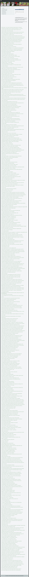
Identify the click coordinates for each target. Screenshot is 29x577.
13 (19, 11)
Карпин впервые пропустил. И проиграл (6, 352)
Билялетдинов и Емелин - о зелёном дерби (6, 62)
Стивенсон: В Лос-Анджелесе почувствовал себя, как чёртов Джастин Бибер (10, 262)
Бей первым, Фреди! (3, 123)
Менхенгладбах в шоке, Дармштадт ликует (6, 117)
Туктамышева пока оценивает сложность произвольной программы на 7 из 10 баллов (11, 28)
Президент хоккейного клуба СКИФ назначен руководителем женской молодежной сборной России (13, 95)
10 (15, 11)
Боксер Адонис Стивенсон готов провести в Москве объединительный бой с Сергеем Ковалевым (13, 203)
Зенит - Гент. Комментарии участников (6, 503)
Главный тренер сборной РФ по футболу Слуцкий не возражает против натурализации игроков (13, 330)
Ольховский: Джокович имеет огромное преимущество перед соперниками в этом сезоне (12, 113)
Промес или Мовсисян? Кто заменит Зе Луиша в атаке (8, 478)
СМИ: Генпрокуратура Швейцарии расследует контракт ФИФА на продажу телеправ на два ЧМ (13, 99)
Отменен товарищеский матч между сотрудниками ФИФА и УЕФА (9, 566)
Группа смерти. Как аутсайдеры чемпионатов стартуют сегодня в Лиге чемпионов (11, 200)
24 (15, 12)
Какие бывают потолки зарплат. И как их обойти (7, 227)
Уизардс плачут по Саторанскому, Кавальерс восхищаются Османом (9, 135)
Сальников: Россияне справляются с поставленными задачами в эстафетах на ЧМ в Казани (12, 250)
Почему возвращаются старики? (5, 246)
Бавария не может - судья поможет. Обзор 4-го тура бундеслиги (9, 68)
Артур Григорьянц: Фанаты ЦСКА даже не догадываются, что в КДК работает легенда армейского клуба (14, 232)
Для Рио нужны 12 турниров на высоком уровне (7, 45)
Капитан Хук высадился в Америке (5, 359)
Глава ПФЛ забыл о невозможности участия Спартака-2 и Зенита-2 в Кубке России (11, 279)
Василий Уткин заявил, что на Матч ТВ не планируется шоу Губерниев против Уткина (11, 561)
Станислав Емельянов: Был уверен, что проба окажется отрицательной (10, 550)
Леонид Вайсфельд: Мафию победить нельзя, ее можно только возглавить (10, 415)
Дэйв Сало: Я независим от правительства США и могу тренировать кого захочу (11, 336)
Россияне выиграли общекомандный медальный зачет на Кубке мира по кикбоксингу (11, 405)
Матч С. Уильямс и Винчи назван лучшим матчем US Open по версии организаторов (11, 169)
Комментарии (4, 11)
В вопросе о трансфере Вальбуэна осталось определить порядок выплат (10, 252)
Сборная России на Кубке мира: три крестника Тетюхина (8, 130)
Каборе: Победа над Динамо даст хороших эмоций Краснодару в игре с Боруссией (11, 40)
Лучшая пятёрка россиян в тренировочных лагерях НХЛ (8, 451)
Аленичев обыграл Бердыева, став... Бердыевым (7, 63)
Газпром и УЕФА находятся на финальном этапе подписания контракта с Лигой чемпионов (12, 345)
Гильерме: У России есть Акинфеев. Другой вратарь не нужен (9, 449)
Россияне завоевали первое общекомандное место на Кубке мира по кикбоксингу (11, 473)
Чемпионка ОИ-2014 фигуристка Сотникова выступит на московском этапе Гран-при (11, 215)
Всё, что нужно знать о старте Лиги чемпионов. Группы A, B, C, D (9, 175)
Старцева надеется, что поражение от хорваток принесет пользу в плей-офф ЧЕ (11, 427)
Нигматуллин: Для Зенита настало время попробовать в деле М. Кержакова (10, 398)
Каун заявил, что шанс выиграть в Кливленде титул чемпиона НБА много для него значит (12, 94)
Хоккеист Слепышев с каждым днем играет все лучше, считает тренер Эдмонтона (11, 353)
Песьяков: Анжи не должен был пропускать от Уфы (7, 369)
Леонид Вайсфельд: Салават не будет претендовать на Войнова (9, 484)
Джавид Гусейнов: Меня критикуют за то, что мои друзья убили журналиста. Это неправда (12, 285)
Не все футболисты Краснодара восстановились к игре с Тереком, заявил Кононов (11, 368)
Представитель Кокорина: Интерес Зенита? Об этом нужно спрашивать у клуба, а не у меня (12, 311)
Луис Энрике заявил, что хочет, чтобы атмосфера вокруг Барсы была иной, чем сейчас (12, 507)
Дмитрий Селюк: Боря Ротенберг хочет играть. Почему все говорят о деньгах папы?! (11, 198)
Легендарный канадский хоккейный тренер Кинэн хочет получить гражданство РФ (11, 261)
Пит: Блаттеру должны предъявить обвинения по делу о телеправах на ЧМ (10, 112)
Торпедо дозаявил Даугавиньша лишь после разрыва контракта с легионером (11, 479)
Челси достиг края (3, 187)
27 (19, 12)
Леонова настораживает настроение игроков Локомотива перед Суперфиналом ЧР (11, 39)
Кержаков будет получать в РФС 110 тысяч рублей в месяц (8, 217)
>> (15, 17)
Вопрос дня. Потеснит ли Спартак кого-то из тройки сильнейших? (9, 357)
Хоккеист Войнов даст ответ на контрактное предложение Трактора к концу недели (11, 513)
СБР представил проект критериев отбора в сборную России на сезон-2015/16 (11, 176)
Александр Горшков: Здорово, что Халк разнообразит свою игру (9, 537)
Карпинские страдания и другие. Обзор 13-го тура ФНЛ (8, 444)
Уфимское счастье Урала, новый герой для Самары (7, 163)
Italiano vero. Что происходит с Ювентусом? (6, 142)
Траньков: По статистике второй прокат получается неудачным (9, 204)
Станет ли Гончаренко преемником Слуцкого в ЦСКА (7, 199)
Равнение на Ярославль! (4, 273)
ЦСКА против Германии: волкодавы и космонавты (7, 221)
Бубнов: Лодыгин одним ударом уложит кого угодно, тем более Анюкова (10, 417)
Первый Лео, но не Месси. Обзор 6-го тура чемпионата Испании (9, 365)
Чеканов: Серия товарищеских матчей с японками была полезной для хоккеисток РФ (11, 486)
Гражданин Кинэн (3, 317)
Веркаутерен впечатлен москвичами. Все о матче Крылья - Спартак (9, 233)
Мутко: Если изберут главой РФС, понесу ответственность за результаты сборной (11, 306)
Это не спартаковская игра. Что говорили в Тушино (7, 34)
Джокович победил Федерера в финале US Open (7, 86)
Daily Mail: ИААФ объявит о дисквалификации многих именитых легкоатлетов (10, 274)
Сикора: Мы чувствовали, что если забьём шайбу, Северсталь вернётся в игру (11, 492)
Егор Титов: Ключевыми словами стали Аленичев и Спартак (8, 165)
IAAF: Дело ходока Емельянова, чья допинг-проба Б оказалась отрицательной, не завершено (12, 556)
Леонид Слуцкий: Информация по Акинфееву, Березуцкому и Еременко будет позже (11, 445)
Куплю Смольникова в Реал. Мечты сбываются (7, 171)
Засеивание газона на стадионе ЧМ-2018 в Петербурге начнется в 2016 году (10, 222)
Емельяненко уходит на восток (5, 416)
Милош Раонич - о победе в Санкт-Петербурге (7, 388)
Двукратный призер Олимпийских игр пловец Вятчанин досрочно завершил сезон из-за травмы (13, 180)
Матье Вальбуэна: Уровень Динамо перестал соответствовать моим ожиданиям (11, 106)
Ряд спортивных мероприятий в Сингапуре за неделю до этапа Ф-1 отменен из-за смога (12, 67)
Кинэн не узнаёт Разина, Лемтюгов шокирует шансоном (8, 334)
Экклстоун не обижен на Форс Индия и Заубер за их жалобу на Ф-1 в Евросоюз (11, 485)
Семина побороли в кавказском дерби (6, 52)
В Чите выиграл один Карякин (5, 291)
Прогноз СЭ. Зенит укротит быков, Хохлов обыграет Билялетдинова (9, 58)
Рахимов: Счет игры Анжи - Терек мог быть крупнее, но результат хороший (10, 56)
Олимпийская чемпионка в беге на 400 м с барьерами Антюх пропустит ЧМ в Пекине (11, 234)
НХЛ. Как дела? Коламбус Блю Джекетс (6, 81)
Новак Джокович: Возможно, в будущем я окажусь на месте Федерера (10, 141)
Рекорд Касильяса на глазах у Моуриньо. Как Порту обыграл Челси (9, 498)
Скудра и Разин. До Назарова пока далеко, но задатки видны (8, 544)
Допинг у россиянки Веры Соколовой (5, 508)
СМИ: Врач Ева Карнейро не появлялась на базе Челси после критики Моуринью (11, 148)
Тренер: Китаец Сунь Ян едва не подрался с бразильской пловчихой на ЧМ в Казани (11, 329)
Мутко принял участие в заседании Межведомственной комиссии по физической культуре (12, 403)
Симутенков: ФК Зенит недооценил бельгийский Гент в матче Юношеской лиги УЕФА (11, 461)
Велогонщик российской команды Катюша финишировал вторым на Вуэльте (10, 79)
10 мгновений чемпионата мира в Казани (6, 312)
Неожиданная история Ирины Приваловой (6, 446)
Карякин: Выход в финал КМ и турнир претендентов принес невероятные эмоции (11, 532)
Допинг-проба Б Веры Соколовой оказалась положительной (8, 555)
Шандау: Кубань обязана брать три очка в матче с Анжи (8, 428)
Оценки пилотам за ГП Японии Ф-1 (5, 409)
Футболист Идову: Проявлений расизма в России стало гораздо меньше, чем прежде (11, 335)
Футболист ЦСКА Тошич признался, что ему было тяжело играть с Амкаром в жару (11, 281)
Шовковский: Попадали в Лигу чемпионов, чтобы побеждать (8, 434)
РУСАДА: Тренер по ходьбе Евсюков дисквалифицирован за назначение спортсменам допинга (13, 193)
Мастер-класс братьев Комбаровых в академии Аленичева (8, 536)
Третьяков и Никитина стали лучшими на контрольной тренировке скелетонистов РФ (11, 35)
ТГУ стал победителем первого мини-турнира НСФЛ (7, 439)
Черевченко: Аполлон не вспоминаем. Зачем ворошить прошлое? (9, 542)
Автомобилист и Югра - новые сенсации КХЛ (6, 392)
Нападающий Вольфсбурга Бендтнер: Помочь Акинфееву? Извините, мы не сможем (11, 140)
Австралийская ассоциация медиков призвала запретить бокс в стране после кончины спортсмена (13, 194)
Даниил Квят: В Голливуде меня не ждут (6, 111)
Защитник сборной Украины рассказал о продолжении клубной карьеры (10, 107)
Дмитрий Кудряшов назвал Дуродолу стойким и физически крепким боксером (10, 119)
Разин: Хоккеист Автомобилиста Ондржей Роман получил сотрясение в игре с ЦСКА (11, 33)
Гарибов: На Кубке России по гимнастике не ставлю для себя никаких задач (10, 210)
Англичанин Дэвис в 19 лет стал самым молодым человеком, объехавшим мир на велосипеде (13, 340)
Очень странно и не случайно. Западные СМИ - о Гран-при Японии (9, 426)
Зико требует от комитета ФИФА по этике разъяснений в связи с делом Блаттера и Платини (12, 432)
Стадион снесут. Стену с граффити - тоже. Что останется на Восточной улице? (11, 475)
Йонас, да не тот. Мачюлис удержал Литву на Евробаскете (8, 80)
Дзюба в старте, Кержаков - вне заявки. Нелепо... (7, 205)
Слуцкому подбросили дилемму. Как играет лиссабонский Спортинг (9, 318)
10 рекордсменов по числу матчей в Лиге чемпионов (7, 515)
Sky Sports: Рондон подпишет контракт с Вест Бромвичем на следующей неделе (11, 228)
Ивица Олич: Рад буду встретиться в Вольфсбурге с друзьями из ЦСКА (10, 122)
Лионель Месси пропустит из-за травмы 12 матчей (7, 376)
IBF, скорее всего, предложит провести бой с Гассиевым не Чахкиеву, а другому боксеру (12, 375)
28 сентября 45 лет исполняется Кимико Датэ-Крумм (7, 382)
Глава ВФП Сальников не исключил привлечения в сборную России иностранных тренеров (12, 257)
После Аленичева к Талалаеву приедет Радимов (7, 374)
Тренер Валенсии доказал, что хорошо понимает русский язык (9, 223)
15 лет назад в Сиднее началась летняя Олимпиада (7, 211)
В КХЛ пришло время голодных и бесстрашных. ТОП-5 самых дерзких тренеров (11, 64)
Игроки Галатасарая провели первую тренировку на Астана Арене (9, 422)
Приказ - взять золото (4, 463)
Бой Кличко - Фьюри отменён (4, 440)
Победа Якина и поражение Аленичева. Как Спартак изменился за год (10, 153)
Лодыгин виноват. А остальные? (5, 380)
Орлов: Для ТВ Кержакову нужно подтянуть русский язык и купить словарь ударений (11, 548)
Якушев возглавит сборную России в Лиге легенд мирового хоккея (9, 347)
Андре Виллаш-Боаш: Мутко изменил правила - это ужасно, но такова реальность (11, 290)
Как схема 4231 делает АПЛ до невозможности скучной (8, 526)
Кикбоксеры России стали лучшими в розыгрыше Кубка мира (8, 397)
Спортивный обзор (4, 9)
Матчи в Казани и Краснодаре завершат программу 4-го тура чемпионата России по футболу (12, 323)
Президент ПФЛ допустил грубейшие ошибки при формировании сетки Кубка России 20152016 (13, 268)
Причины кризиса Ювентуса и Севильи (6, 521)
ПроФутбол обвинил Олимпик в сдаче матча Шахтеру (8, 358)
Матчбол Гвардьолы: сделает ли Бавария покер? (7, 433)
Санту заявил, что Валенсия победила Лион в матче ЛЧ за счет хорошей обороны (11, 502)
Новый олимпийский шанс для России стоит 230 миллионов (8, 46)
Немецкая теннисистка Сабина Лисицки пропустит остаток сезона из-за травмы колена (12, 387)
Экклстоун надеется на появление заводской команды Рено (8, 299)
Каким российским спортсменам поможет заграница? (7, 51)
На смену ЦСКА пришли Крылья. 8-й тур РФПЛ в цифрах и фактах (9, 164)
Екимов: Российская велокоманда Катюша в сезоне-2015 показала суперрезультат (11, 44)
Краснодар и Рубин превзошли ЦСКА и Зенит (7, 158)
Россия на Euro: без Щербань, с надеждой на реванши (8, 450)
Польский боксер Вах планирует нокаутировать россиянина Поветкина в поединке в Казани (12, 129)
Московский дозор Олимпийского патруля (6, 467)
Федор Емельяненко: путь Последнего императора (7, 381)
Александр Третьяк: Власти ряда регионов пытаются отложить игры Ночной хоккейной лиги (12, 462)
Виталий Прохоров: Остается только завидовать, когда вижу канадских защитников (11, 50)
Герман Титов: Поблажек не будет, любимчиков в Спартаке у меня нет (10, 346)
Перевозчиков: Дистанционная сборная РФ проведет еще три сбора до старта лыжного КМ (12, 182)
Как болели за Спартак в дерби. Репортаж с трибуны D (8, 186)
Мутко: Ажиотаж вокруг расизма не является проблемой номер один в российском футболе (12, 411)
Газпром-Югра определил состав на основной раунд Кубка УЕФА (9, 105)
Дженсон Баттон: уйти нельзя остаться (6, 209)
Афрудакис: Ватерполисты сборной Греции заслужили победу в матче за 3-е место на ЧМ (12, 240)
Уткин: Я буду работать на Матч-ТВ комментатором (7, 57)
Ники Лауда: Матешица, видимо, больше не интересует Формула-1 (9, 410)
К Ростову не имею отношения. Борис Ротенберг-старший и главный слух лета (11, 29)
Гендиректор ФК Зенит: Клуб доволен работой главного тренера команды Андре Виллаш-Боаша (13, 554)
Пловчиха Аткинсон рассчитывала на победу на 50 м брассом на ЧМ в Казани (11, 286)
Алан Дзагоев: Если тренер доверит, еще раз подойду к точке (9, 152)
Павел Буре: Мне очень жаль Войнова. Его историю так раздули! (9, 514)
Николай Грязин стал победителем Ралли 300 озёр (7, 300)
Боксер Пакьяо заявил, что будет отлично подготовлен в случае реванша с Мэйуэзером (12, 244)
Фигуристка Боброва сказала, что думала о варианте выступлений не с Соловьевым (11, 134)
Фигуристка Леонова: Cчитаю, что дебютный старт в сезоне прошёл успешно (10, 474)
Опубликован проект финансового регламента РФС (7, 531)
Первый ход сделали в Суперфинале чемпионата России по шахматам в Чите (11, 256)
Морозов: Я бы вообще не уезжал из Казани (6, 73)
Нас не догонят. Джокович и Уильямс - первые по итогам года (8, 181)
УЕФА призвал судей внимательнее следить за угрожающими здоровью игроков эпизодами (12, 468)
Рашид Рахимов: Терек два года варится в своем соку (8, 351)
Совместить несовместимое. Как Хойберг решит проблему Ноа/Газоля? (10, 364)
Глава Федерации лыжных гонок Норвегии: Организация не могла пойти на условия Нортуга (12, 192)
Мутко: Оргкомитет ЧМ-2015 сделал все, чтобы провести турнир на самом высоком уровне (12, 280)
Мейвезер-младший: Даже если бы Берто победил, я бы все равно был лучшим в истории (12, 89)
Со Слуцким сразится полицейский (5, 170)
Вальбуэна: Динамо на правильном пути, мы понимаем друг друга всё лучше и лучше (11, 305)
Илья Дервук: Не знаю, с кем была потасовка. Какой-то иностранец (9, 146)
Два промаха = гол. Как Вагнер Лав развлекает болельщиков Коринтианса (10, 118)
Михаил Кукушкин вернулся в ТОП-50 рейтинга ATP (7, 136)
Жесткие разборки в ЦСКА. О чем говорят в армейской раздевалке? (9, 157)
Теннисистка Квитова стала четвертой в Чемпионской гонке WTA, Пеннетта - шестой (11, 90)
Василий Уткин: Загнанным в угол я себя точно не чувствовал (9, 124)
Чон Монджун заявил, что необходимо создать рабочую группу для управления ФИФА (12, 457)
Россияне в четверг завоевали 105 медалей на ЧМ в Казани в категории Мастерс (11, 480)
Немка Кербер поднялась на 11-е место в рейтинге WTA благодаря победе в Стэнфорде (12, 328)
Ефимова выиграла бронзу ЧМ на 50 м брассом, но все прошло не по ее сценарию (11, 307)
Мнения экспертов (4, 10)
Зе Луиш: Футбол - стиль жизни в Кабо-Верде (6, 229)
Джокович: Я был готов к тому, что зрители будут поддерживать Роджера (10, 147)
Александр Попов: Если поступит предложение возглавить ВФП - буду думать (11, 269)
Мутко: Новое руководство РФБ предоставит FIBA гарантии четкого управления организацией (12, 251)
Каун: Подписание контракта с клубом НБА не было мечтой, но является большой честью (12, 85)
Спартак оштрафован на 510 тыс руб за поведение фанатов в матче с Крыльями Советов (12, 295)
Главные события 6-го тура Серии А (5, 370)
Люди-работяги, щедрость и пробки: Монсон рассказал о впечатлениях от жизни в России (12, 399)
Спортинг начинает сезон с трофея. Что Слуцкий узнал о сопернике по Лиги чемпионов (12, 322)
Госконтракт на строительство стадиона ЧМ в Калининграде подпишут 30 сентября (11, 469)
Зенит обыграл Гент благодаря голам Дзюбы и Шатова (8, 490)
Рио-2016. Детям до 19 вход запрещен (6, 421)
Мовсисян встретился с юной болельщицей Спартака (7, 239)
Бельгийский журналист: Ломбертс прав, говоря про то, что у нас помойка (10, 549)
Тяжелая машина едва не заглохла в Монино (6, 294)
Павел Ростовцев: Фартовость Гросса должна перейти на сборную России (10, 363)
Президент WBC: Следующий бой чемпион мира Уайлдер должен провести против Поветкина (13, 404)
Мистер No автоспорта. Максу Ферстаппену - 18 (7, 559)
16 (23, 11)
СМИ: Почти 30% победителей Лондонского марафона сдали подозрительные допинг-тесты (12, 263)
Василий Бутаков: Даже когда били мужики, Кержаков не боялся (9, 567)
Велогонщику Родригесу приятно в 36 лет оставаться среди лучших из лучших (11, 74)
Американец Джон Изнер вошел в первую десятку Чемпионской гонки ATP (10, 324)
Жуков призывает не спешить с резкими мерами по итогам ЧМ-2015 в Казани (10, 275)
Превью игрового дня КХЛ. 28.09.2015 (6, 386)
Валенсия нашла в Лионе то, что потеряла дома (7, 497)
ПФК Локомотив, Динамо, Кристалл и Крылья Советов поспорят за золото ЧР (10, 69)
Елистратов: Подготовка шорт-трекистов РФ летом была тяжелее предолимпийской (11, 393)
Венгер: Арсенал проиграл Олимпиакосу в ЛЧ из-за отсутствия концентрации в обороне (12, 509)
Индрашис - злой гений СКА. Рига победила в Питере (7, 491)
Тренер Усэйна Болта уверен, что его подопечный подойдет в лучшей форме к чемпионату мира (13, 525)
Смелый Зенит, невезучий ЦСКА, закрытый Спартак (7, 75)
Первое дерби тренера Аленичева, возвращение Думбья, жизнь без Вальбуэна (11, 316)
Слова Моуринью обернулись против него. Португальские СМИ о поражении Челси (11, 520)
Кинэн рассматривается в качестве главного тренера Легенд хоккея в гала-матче (11, 560)
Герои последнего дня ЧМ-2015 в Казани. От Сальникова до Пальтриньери (10, 301)
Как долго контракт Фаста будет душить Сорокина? (7, 128)
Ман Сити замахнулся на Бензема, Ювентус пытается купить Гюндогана (10, 341)
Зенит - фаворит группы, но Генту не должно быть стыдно (8, 538)
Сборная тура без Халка (4, 455)
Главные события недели (4, 100)
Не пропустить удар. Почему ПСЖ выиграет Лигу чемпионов (8, 188)
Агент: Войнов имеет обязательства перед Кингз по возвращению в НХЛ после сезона (12, 519)
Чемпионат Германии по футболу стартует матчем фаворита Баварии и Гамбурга (11, 565)
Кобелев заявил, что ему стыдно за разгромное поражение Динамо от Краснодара (11, 27)
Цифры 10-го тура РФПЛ (4, 438)
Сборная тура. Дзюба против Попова (5, 456)
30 (23, 12)
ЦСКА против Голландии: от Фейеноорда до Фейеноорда (8, 543)
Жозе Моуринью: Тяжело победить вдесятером (7, 238)
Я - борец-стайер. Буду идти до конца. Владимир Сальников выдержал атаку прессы (11, 267)
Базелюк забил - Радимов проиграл (5, 159)
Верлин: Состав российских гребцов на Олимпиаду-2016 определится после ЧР (11, 151)
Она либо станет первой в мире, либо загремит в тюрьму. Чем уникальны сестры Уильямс (12, 527)
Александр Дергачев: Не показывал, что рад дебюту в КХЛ (8, 216)
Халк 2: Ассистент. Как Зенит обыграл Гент (6, 496)
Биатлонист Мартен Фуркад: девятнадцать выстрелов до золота (9, 101)
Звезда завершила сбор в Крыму (5, 245)
